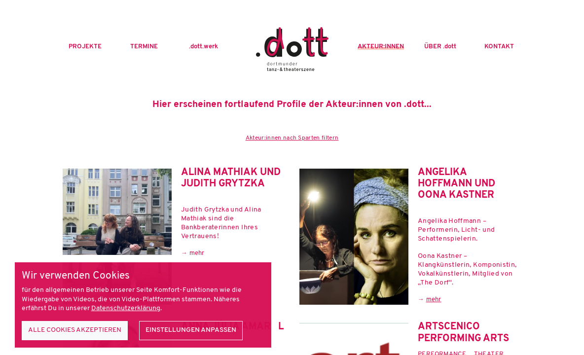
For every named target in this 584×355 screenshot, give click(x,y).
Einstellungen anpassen (191, 330)
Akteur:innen (381, 47)
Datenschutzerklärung (125, 308)
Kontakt (499, 47)
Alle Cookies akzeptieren (74, 330)
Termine (144, 47)
